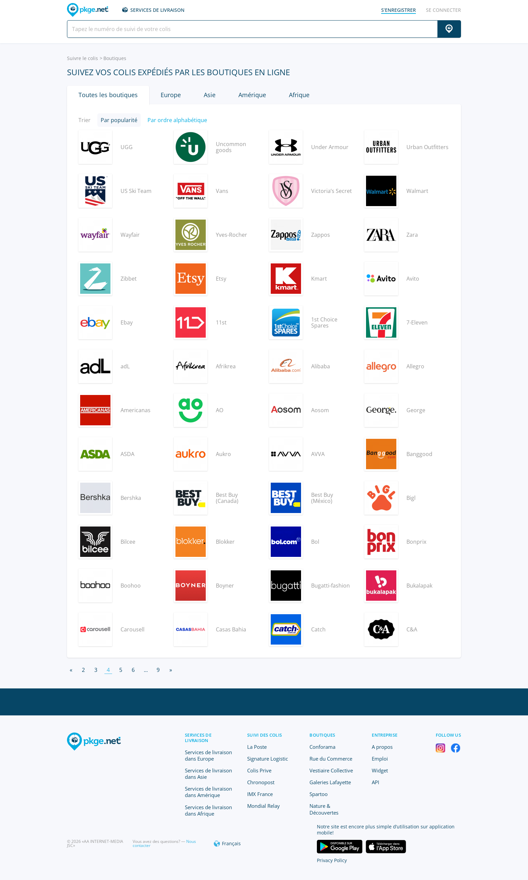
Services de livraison (157, 10)
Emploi (380, 758)
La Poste (257, 746)
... (146, 670)
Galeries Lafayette (330, 782)
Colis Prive (259, 770)
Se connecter (443, 10)
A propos (382, 746)
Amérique (252, 95)
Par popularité (119, 120)
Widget (380, 770)
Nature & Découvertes (323, 809)
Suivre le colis (82, 58)
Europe (171, 95)
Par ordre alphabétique (177, 120)
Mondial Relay (263, 805)
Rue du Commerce (330, 758)
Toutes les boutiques (108, 95)
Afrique (299, 95)
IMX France (260, 794)
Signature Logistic (267, 758)
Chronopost (260, 782)
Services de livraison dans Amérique (208, 791)
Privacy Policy (332, 860)
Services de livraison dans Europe (208, 755)
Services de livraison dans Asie (208, 773)
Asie (210, 95)
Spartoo (318, 794)
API (375, 782)
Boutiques (322, 735)
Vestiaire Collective (331, 770)
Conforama (322, 746)
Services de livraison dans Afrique (208, 810)
